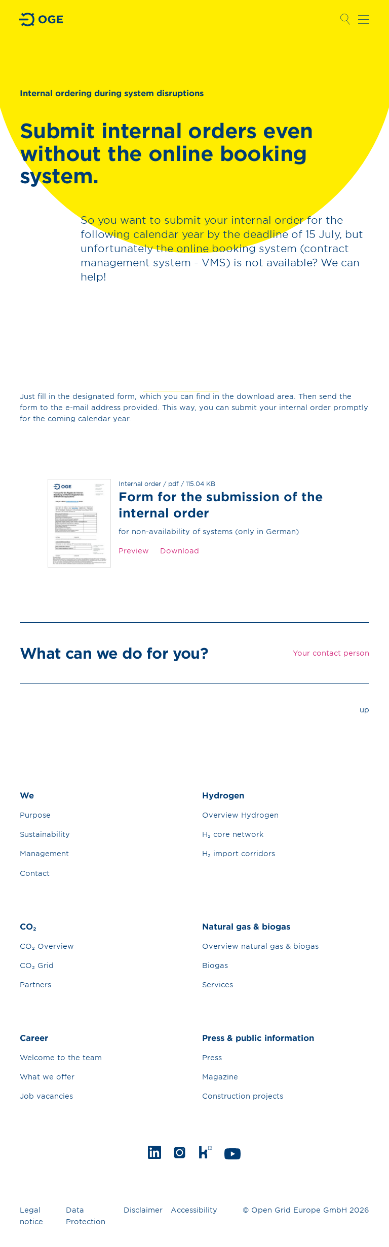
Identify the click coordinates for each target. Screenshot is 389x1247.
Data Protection (85, 1215)
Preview (134, 550)
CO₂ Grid (37, 965)
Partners (35, 984)
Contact (35, 873)
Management (44, 853)
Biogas (215, 965)
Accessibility (194, 1209)
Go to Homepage (41, 19)
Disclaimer (143, 1209)
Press (212, 1057)
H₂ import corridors (238, 853)
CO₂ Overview (47, 946)
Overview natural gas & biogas (260, 946)
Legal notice (31, 1215)
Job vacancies (46, 1096)
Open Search (345, 19)
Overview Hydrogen (240, 815)
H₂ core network (232, 834)
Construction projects (242, 1096)
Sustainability (45, 834)
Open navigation (363, 19)
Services (217, 984)
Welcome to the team (61, 1057)
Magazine (220, 1076)
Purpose (35, 815)
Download (179, 550)
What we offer (47, 1076)
